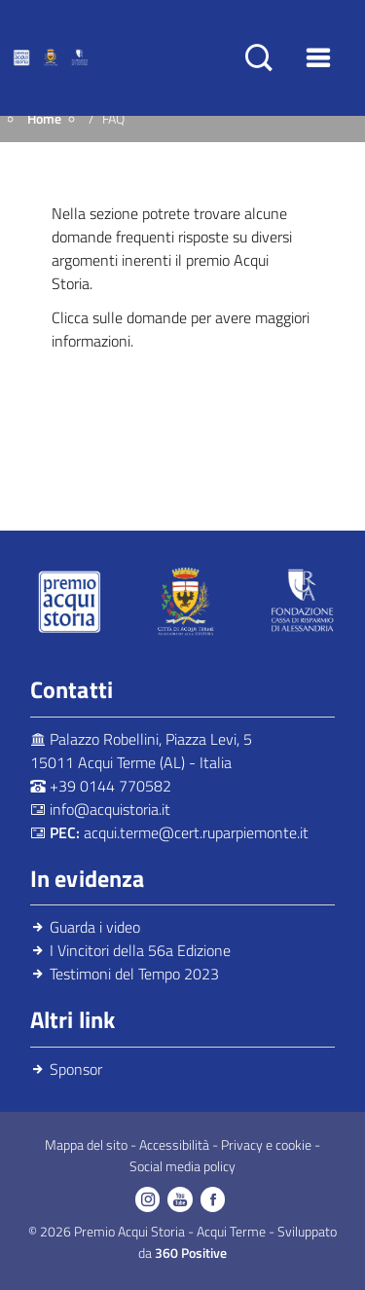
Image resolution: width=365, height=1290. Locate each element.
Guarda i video (95, 927)
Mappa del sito (87, 1145)
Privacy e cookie (267, 1145)
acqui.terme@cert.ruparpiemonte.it (196, 832)
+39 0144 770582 (110, 785)
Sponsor (76, 1069)
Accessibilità (175, 1145)
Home (44, 118)
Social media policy (182, 1166)
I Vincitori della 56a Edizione (140, 950)
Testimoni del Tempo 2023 (134, 973)
